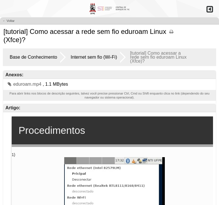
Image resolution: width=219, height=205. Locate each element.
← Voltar (9, 20)
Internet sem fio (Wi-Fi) (94, 57)
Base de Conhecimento (33, 57)
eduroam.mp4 (27, 84)
